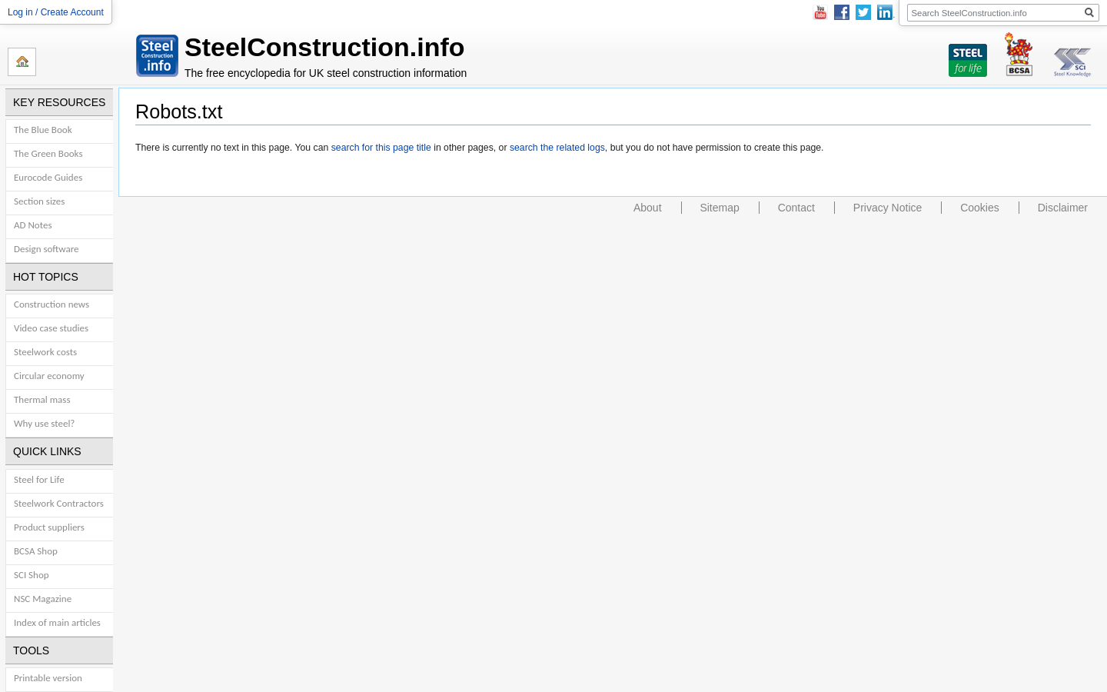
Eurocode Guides (48, 177)
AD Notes (33, 225)
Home (21, 61)
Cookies (979, 207)
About (647, 207)
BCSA (1018, 54)
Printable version (48, 678)
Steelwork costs (45, 352)
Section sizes (39, 201)
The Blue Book (43, 129)
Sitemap (719, 207)
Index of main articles (57, 622)
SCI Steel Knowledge (1072, 54)
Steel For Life (968, 54)
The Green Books (48, 153)
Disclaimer (1063, 207)
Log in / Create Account (56, 12)
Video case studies (51, 328)
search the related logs (557, 147)
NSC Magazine (42, 598)
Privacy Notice (887, 207)
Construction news (51, 304)
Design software (46, 249)
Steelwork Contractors (59, 503)
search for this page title (381, 147)
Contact (796, 207)
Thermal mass (42, 399)
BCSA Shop (36, 551)
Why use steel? (44, 423)
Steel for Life (39, 479)
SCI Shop (31, 575)
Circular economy (49, 375)
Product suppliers (49, 527)
